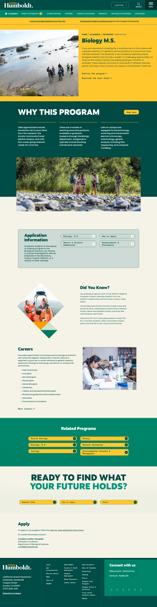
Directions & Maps (12, 594)
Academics (11, 14)
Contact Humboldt (119, 576)
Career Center (69, 582)
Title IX (49, 580)
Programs (108, 35)
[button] (120, 5)
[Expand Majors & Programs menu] (40, 13)
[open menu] (151, 5)
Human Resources (70, 579)
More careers (25, 409)
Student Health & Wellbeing (89, 588)
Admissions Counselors (122, 571)
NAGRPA (48, 584)
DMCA (48, 577)
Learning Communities (121, 14)
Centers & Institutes (86, 14)
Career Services (54, 14)
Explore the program (93, 73)
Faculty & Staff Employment (70, 569)
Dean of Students (89, 568)
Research (103, 14)
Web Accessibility (52, 569)
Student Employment (68, 575)
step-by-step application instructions (67, 530)
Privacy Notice (52, 573)
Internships (140, 14)
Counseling (86, 571)
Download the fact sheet (95, 78)
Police (84, 578)
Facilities (69, 14)
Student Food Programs (87, 583)
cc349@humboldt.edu (28, 547)
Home (84, 35)
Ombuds (84, 598)
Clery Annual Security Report (88, 594)
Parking (85, 575)
